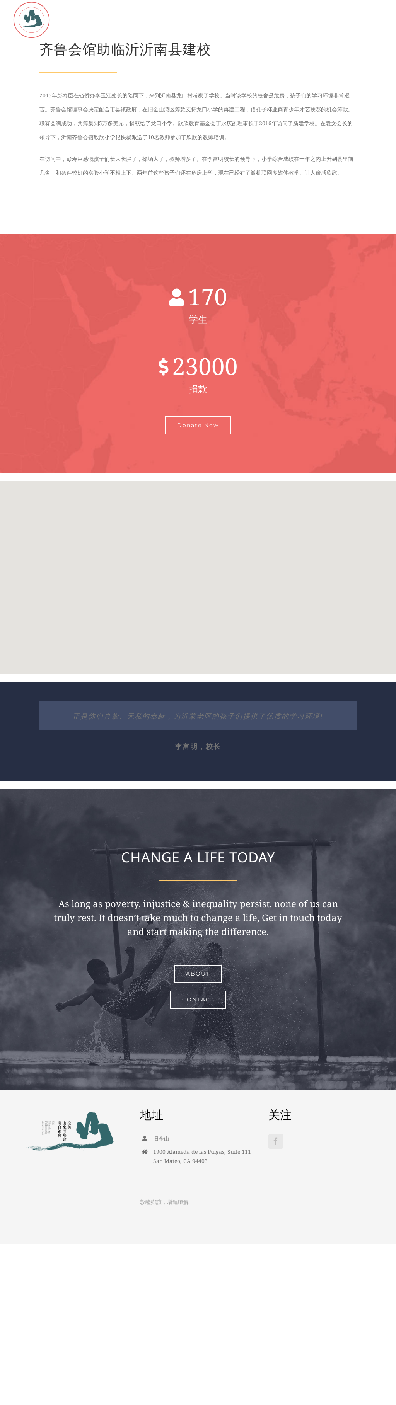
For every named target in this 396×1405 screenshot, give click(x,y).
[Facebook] (275, 1141)
